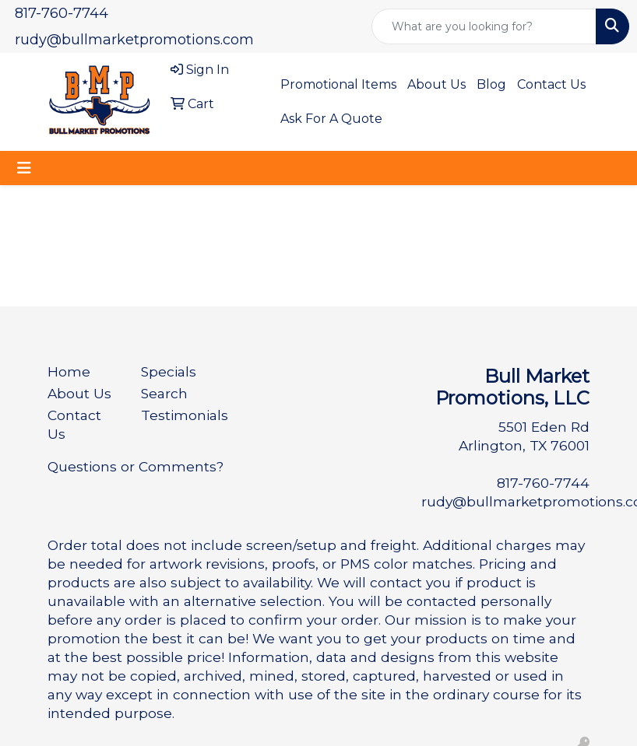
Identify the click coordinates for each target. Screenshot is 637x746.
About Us (436, 84)
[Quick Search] (484, 26)
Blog (491, 84)
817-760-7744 (61, 13)
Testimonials (178, 415)
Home (69, 371)
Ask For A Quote (331, 118)
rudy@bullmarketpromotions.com (134, 39)
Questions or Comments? (135, 466)
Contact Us (551, 84)
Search (164, 393)
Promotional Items (338, 84)
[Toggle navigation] (24, 168)
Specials (168, 371)
